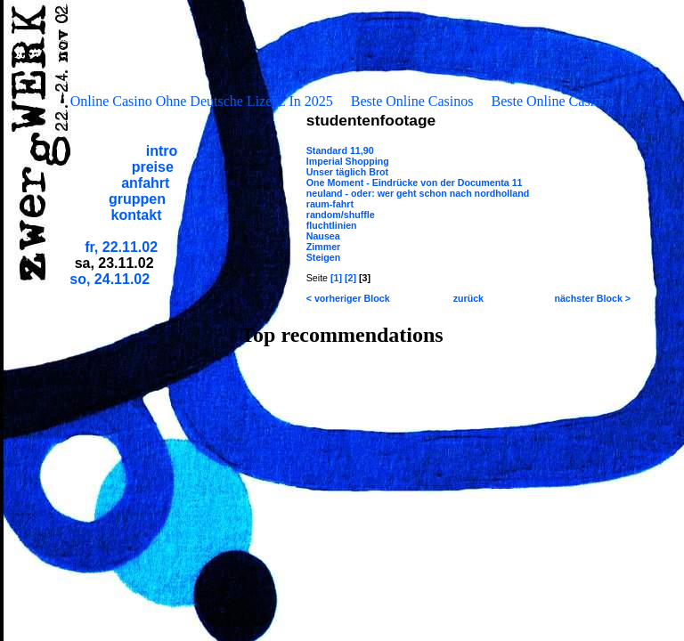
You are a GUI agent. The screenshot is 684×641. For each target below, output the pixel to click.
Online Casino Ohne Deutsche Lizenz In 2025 (201, 101)
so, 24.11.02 (109, 279)
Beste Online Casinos (412, 101)
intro (162, 150)
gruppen (137, 199)
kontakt (136, 215)
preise (153, 166)
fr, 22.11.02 (121, 247)
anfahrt (145, 183)
